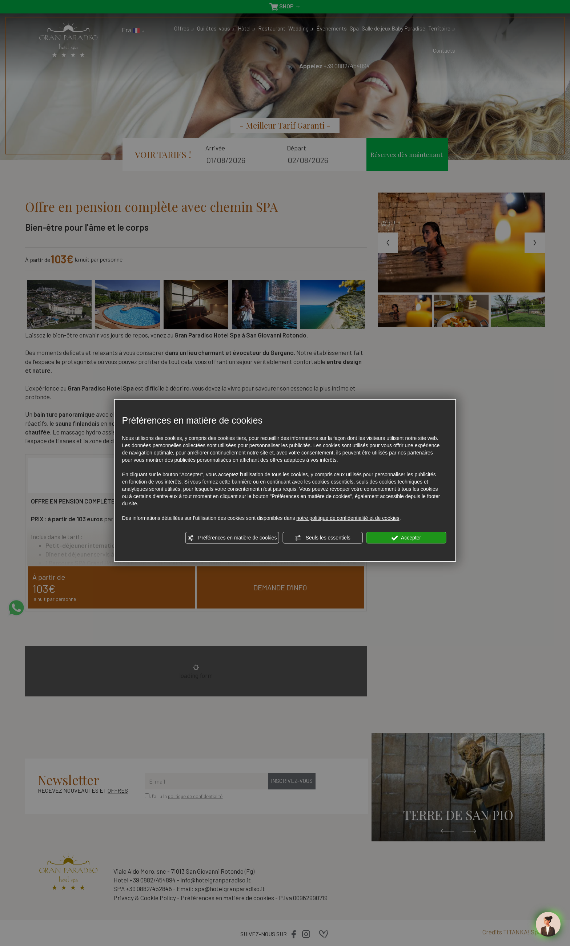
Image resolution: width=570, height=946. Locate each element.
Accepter (406, 538)
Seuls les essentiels (322, 538)
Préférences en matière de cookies (232, 538)
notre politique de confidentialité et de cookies (347, 518)
